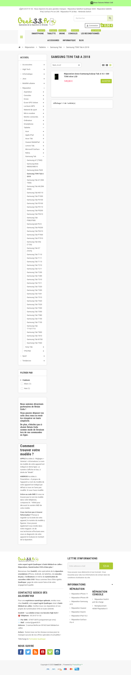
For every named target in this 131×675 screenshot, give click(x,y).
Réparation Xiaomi (78, 612)
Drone (62, 32)
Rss (35, 652)
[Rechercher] (93, 18)
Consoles (73, 32)
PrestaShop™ (77, 665)
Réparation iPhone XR (79, 598)
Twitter (28, 652)
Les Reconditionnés (90, 32)
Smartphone (38, 32)
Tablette (52, 32)
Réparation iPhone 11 (79, 594)
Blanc (27, 384)
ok (106, 566)
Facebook (21, 652)
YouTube (42, 652)
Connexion (93, 25)
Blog (81, 40)
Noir (27, 388)
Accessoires (53, 40)
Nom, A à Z (57, 65)
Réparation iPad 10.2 (79, 616)
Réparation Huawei (78, 608)
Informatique (69, 40)
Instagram (57, 652)
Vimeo (50, 652)
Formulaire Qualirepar (37, 639)
